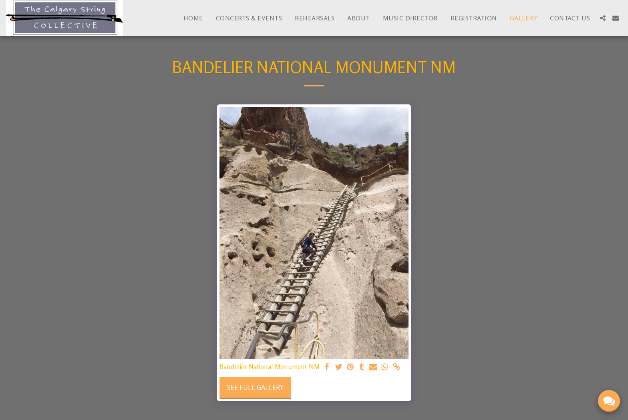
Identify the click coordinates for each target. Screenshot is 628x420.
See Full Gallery (255, 388)
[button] (603, 18)
